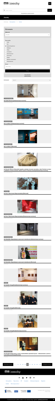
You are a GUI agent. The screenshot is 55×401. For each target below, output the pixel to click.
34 (22, 364)
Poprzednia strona (8, 364)
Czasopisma (9, 51)
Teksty (8, 49)
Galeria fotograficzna (11, 46)
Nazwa (6, 64)
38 (32, 364)
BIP (21, 381)
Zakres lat (7, 32)
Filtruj (27, 70)
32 (18, 364)
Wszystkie (27, 34)
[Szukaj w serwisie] (25, 10)
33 (20, 364)
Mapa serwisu (16, 381)
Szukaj (49, 10)
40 (37, 364)
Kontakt (7, 383)
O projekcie (26, 381)
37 (29, 364)
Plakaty (8, 57)
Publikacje (9, 48)
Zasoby (20, 21)
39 (34, 364)
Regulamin (43, 381)
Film (7, 44)
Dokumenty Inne (10, 61)
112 (40, 364)
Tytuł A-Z (31, 80)
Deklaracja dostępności (34, 381)
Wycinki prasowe (10, 53)
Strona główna (12, 21)
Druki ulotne (9, 55)
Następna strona (47, 364)
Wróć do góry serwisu (15, 383)
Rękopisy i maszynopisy (11, 59)
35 (25, 364)
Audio (8, 42)
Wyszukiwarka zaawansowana (27, 13)
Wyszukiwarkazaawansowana (27, 75)
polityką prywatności (43, 399)
